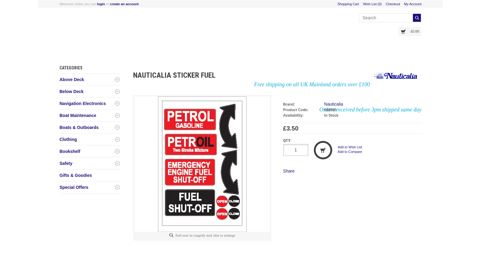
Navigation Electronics (83, 103)
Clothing (68, 139)
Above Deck (72, 79)
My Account (412, 4)
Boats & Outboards (79, 127)
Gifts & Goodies (76, 175)
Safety (66, 163)
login (101, 4)
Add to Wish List (350, 147)
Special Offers (74, 187)
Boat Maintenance (78, 115)
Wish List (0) (372, 4)
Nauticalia (333, 104)
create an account (124, 4)
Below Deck (72, 91)
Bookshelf (70, 151)
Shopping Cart (348, 4)
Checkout (393, 4)
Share (288, 171)
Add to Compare (350, 152)
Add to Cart (323, 150)
